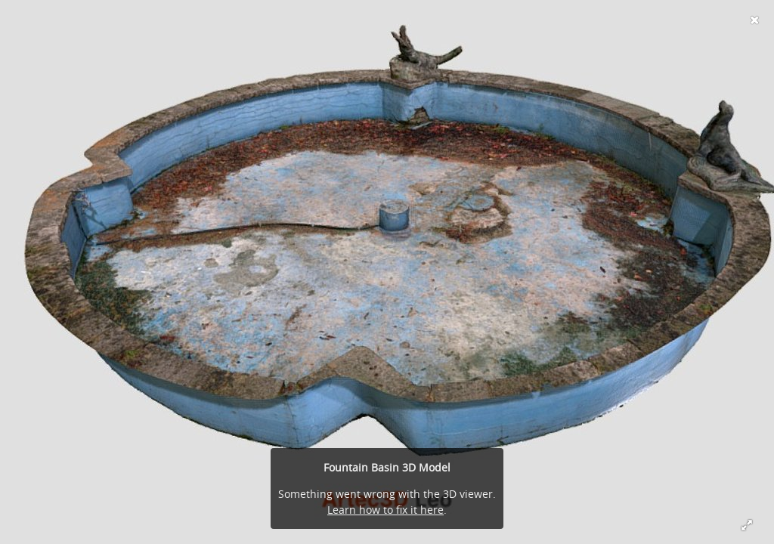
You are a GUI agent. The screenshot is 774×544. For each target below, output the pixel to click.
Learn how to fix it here (385, 509)
